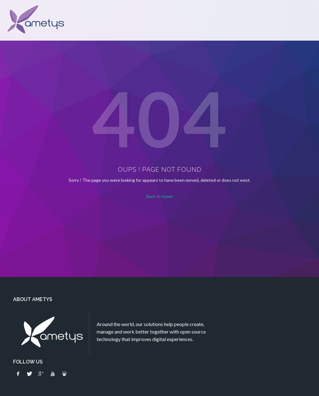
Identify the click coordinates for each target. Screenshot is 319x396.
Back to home (159, 196)
